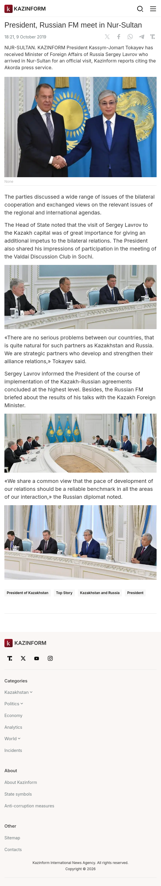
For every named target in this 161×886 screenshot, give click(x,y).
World (10, 738)
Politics (11, 703)
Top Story (64, 593)
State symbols (18, 794)
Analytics (13, 727)
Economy (13, 715)
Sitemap (12, 837)
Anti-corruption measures (29, 805)
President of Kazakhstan (27, 593)
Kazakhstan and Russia (100, 593)
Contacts (13, 849)
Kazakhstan (16, 692)
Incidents (13, 750)
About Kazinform (20, 782)
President (135, 593)
